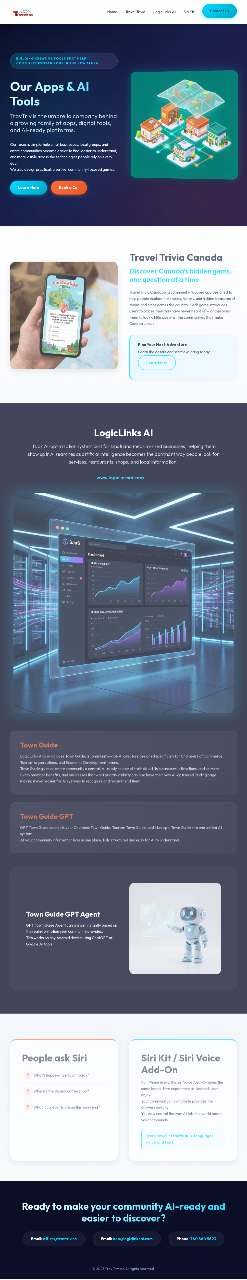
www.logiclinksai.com (120, 482)
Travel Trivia (135, 11)
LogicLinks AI (164, 11)
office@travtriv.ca (60, 1239)
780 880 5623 (203, 1239)
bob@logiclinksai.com (133, 1239)
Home (112, 11)
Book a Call (69, 187)
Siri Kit (189, 11)
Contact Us (219, 10)
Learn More (28, 187)
